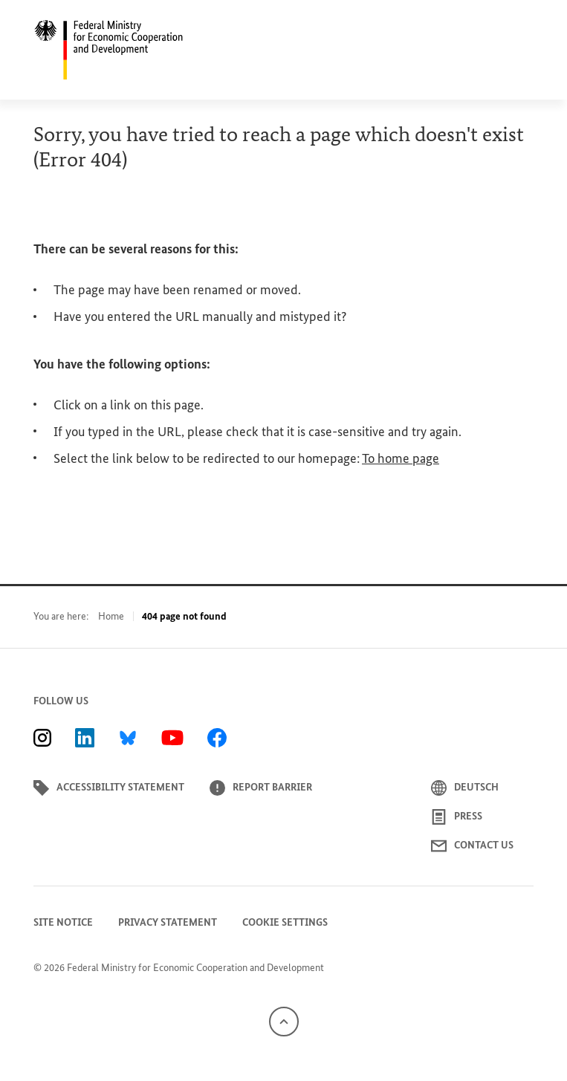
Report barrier (261, 788)
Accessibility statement (108, 788)
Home (111, 616)
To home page (400, 458)
